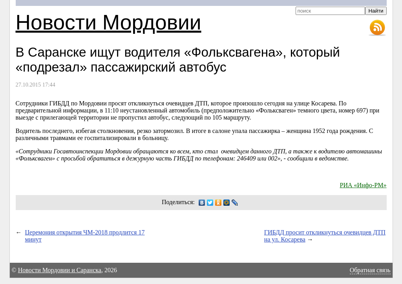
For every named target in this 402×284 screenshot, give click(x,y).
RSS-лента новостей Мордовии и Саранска (377, 27)
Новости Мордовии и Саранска (59, 270)
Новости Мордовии (108, 22)
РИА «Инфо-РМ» (363, 185)
